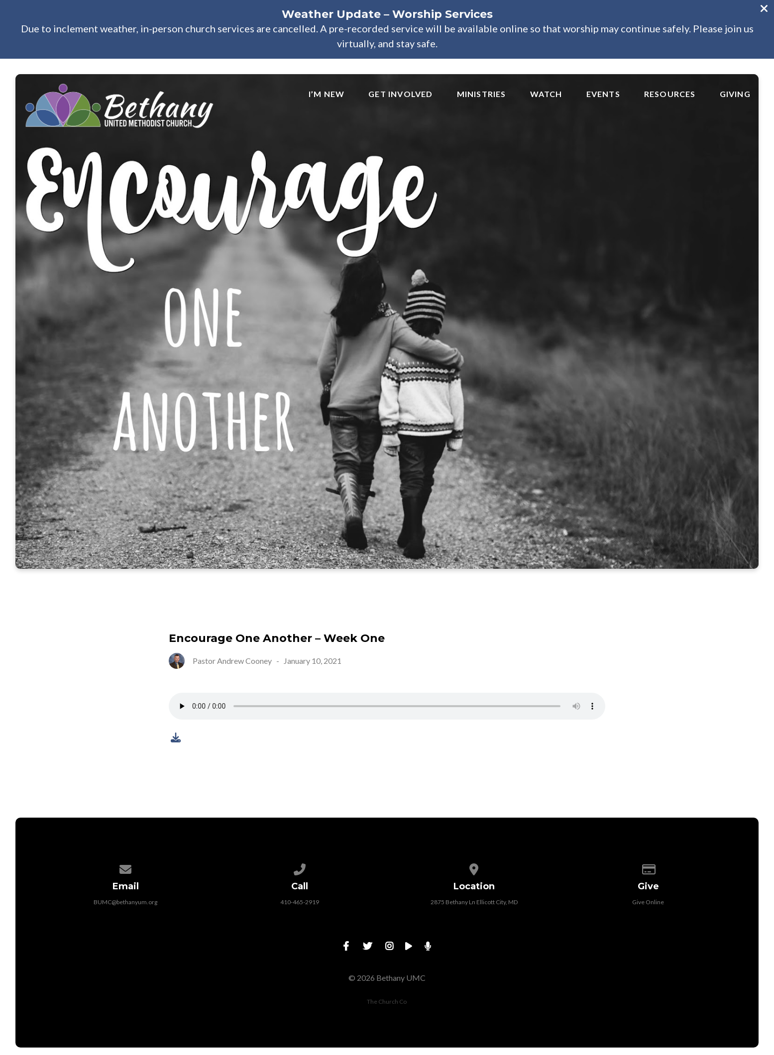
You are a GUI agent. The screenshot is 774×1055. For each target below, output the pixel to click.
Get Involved (400, 94)
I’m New (326, 94)
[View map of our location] (474, 867)
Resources (670, 94)
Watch (546, 94)
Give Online (648, 902)
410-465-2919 (299, 902)
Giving (735, 94)
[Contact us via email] (125, 867)
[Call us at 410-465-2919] (300, 867)
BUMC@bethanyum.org (125, 902)
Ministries (481, 94)
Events (603, 94)
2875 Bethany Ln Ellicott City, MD (474, 902)
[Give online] (648, 867)
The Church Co (387, 1001)
